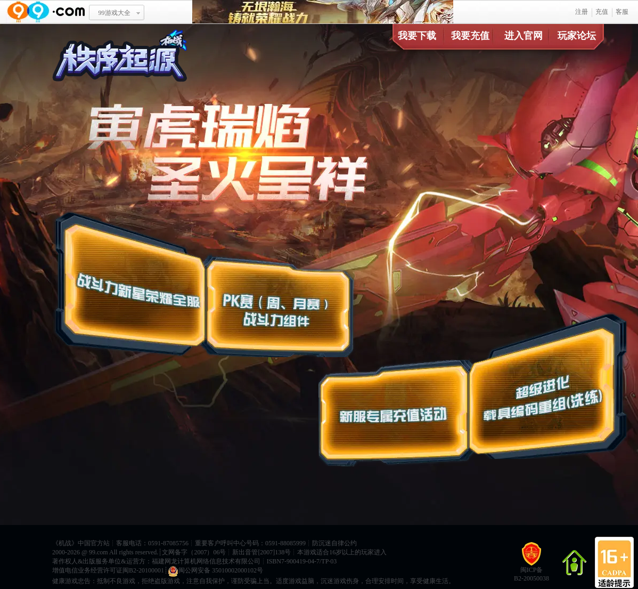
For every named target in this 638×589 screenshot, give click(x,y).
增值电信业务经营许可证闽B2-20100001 (108, 570)
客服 (622, 11)
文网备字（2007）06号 (194, 552)
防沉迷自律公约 (334, 543)
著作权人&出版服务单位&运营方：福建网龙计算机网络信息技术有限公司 (156, 561)
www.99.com (46, 12)
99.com (98, 552)
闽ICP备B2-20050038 (531, 566)
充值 (601, 11)
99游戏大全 (114, 13)
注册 (581, 11)
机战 (65, 543)
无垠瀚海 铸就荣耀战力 (322, 12)
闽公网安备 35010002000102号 (215, 571)
